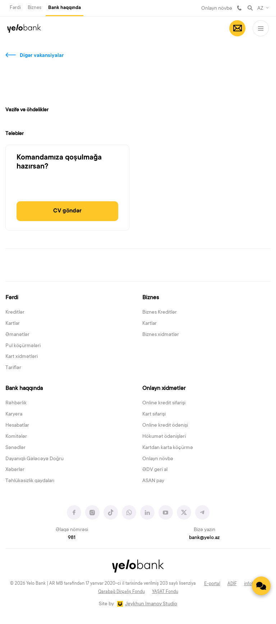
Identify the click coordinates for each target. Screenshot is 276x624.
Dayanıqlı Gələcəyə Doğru (34, 459)
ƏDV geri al (154, 470)
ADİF (232, 584)
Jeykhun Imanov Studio (151, 604)
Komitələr (16, 437)
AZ (260, 9)
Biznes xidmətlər (160, 335)
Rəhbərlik (16, 403)
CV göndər (67, 211)
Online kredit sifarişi (163, 403)
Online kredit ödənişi (165, 425)
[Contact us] (261, 585)
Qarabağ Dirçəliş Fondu (121, 591)
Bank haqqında (64, 8)
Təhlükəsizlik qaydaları (29, 481)
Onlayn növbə (216, 9)
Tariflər (13, 368)
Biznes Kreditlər (159, 312)
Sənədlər (15, 448)
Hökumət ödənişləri (164, 437)
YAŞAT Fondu (165, 591)
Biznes (34, 7)
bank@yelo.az (204, 538)
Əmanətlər (17, 335)
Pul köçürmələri (23, 346)
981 (239, 8)
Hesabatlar (17, 425)
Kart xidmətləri (21, 357)
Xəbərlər (14, 470)
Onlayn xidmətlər (163, 388)
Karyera (13, 414)
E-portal (212, 584)
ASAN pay (153, 481)
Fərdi (15, 7)
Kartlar (12, 324)
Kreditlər (14, 312)
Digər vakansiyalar (42, 56)
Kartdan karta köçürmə (167, 448)
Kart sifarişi (154, 414)
